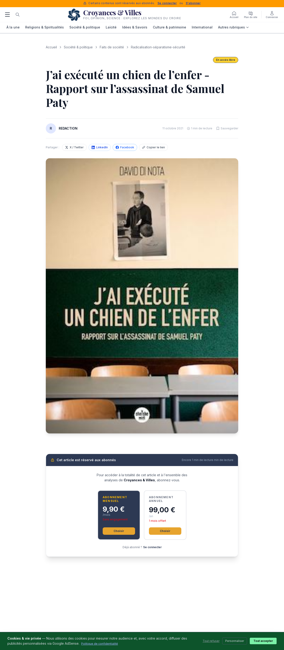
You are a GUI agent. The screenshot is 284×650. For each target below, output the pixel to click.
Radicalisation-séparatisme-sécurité (158, 47)
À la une (13, 27)
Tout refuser (211, 641)
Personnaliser (234, 641)
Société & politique (84, 27)
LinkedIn (100, 147)
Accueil (51, 47)
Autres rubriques (233, 27)
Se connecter (167, 3)
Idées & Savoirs (134, 27)
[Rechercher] (17, 14)
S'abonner (193, 3)
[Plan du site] (250, 14)
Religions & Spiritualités (44, 27)
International (202, 27)
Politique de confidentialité (99, 643)
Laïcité (111, 27)
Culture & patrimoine (169, 27)
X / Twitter (74, 147)
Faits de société (112, 47)
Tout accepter (263, 641)
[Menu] (7, 14)
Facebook (125, 147)
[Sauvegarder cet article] (227, 128)
